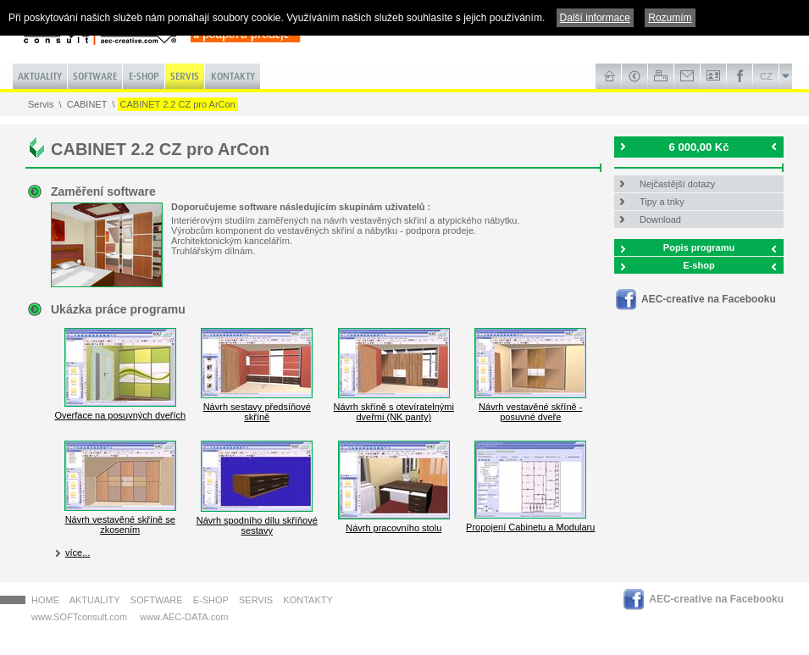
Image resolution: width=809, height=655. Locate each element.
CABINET (87, 104)
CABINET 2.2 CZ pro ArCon (177, 104)
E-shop (698, 265)
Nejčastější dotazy (677, 184)
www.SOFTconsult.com (79, 617)
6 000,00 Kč (699, 147)
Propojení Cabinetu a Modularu (530, 522)
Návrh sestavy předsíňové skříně (257, 406)
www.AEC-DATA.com (184, 617)
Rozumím (669, 18)
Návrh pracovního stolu (394, 523)
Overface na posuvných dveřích (120, 410)
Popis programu (698, 247)
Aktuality (94, 600)
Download (660, 219)
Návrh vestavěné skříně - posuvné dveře (530, 406)
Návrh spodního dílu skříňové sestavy (257, 520)
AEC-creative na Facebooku (708, 299)
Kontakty (307, 600)
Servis (41, 104)
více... (77, 552)
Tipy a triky (662, 202)
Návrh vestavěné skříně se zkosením (120, 519)
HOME (45, 600)
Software (156, 600)
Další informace (595, 18)
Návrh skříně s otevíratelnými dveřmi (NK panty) (394, 406)
